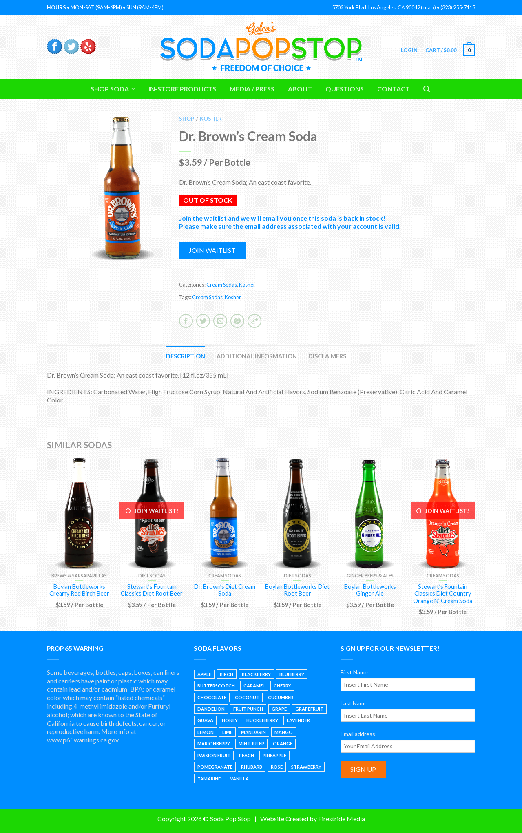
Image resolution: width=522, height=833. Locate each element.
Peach (246, 755)
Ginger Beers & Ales (370, 575)
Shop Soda (110, 89)
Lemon (205, 732)
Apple (204, 674)
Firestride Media (341, 818)
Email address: (359, 733)
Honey (230, 720)
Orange (282, 743)
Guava (205, 720)
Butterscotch (216, 685)
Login (408, 50)
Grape (279, 708)
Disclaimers (327, 356)
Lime (227, 732)
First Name (354, 672)
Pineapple (274, 755)
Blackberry (256, 674)
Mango (283, 732)
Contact (393, 89)
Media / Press (252, 89)
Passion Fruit (213, 755)
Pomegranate (214, 766)
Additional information (257, 356)
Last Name (354, 703)
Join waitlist (212, 250)
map (428, 7)
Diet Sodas (152, 575)
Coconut (247, 697)
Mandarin (253, 732)
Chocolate (211, 697)
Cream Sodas (221, 284)
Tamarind (209, 778)
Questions (344, 89)
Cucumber (280, 697)
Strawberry (306, 766)
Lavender (298, 720)
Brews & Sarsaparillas (79, 575)
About (300, 89)
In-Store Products (182, 89)
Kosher (211, 118)
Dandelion (211, 708)
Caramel (254, 685)
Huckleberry (262, 720)
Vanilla (239, 778)
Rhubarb (251, 766)
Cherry (282, 685)
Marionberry (213, 743)
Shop (186, 118)
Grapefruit (309, 708)
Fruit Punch (248, 708)
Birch (226, 674)
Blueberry (291, 674)
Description (185, 356)
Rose (277, 766)
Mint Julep (251, 743)
